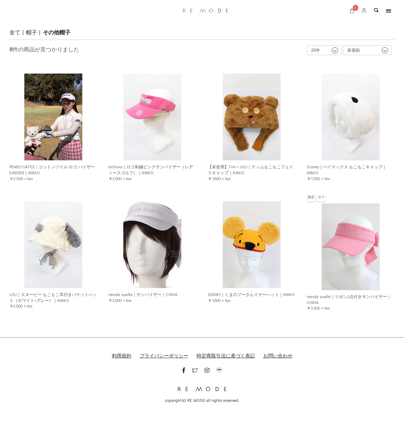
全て (14, 32)
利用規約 (121, 355)
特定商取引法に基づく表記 (226, 355)
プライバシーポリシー (164, 355)
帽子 (31, 32)
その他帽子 (57, 32)
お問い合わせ (277, 355)
